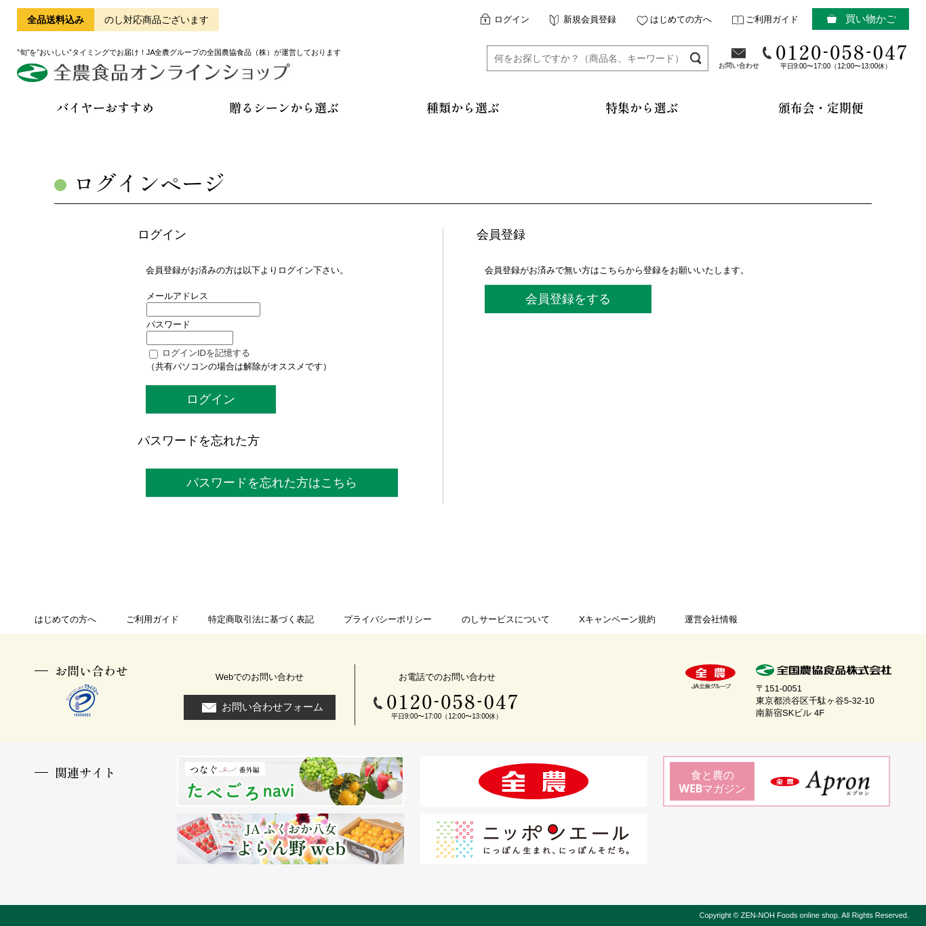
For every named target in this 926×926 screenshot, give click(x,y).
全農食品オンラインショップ (155, 77)
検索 (696, 58)
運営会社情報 (711, 619)
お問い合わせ (739, 65)
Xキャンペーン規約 (617, 619)
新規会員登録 (589, 19)
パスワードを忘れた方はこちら (271, 482)
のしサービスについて (506, 619)
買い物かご (870, 18)
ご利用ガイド (772, 19)
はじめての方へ (681, 19)
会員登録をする (568, 299)
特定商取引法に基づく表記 (261, 619)
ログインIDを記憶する (206, 353)
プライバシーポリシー (388, 619)
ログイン (511, 19)
